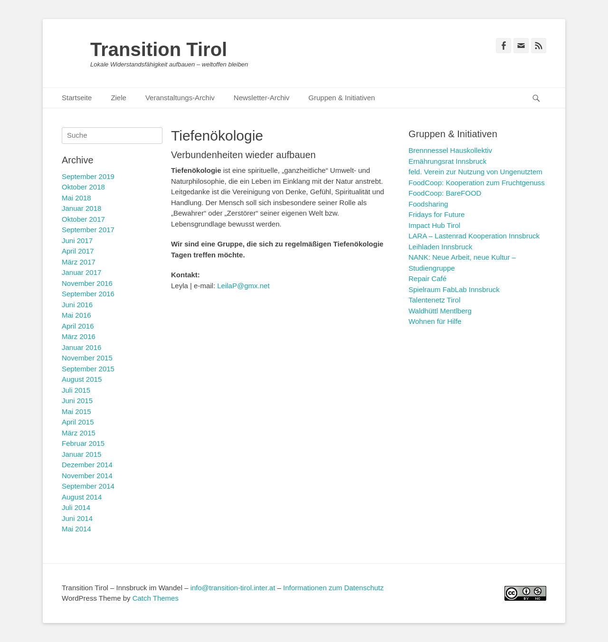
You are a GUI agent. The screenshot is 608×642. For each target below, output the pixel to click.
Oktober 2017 (83, 219)
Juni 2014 (77, 518)
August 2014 (82, 497)
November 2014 (87, 476)
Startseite (77, 98)
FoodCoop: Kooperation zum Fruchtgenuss (476, 183)
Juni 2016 (77, 305)
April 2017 (78, 251)
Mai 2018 (76, 198)
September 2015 (88, 369)
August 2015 (82, 379)
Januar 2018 (81, 208)
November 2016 (87, 283)
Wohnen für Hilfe (434, 321)
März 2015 (78, 433)
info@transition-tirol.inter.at (233, 588)
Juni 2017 (77, 240)
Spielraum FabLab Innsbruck (454, 289)
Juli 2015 (76, 390)
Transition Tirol (158, 49)
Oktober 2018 (83, 187)
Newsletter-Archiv (262, 98)
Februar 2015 (83, 443)
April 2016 (78, 326)
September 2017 (88, 230)
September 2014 (88, 486)
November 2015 (87, 358)
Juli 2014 (76, 507)
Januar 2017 (81, 272)
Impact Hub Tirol (434, 225)
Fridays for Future (436, 214)
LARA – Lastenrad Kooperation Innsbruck (474, 236)
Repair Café (427, 278)
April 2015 (78, 422)
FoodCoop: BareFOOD (444, 193)
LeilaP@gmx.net (243, 286)
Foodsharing (428, 204)
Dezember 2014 (87, 465)
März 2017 (78, 262)
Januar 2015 (81, 454)
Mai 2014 (76, 529)
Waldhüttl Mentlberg (440, 311)
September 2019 (88, 176)
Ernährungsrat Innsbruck (447, 161)
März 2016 (78, 336)
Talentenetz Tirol (434, 300)
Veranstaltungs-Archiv (180, 98)
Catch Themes (156, 598)
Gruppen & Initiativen (341, 98)
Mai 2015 (76, 411)
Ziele (118, 98)
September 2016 (88, 294)
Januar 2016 (81, 347)
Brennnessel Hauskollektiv (450, 150)
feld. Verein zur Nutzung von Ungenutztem (475, 172)
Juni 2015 (77, 401)
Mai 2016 (76, 315)
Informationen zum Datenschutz (333, 588)
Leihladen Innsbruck (440, 247)
